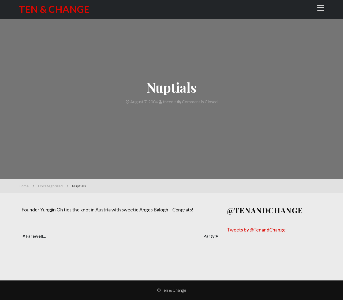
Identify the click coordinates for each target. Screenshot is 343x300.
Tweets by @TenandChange (256, 230)
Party (209, 235)
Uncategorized (50, 186)
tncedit (167, 101)
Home (24, 186)
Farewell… (36, 235)
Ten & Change (54, 9)
